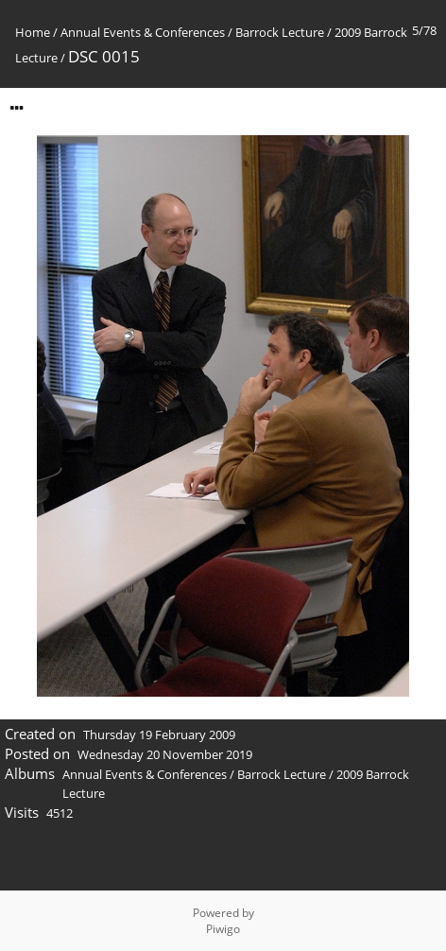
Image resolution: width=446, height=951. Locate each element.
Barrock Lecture (279, 32)
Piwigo (223, 929)
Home (32, 32)
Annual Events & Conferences (142, 32)
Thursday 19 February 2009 (159, 734)
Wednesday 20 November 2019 (164, 754)
